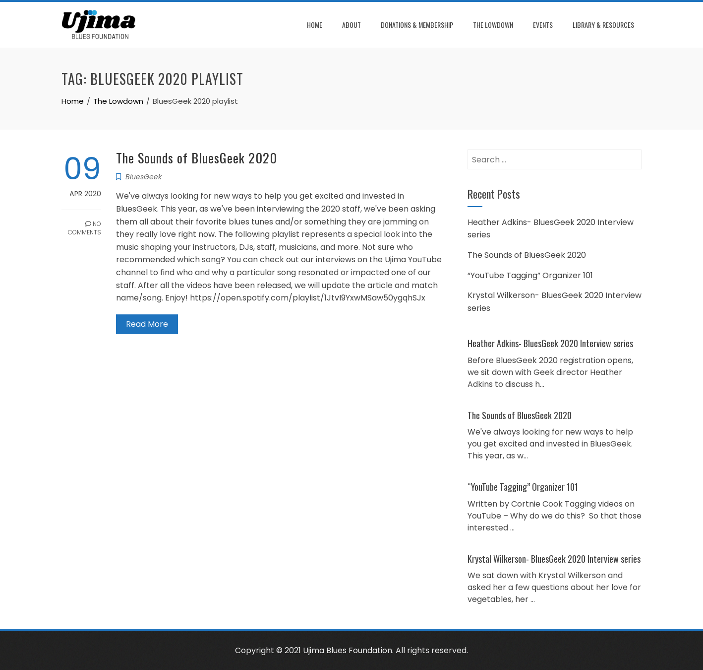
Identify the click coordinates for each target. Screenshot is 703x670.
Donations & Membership (417, 24)
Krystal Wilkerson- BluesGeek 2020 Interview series (554, 558)
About (351, 24)
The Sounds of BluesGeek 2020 (196, 157)
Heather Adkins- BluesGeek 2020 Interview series (550, 343)
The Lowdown (493, 24)
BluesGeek (143, 177)
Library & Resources (603, 24)
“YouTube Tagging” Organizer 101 (530, 275)
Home (314, 24)
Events (543, 24)
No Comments (84, 228)
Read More (147, 324)
